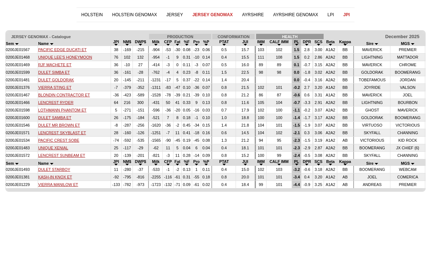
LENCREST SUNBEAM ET (61, 155)
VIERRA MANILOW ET (58, 184)
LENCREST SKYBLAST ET (62, 133)
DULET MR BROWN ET (59, 125)
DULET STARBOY (54, 169)
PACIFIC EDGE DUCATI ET (62, 49)
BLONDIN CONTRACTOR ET (64, 95)
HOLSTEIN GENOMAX (134, 14)
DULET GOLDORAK (56, 80)
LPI (331, 14)
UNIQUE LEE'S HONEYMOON (65, 57)
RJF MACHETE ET (54, 65)
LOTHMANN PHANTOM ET (62, 110)
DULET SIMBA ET (54, 72)
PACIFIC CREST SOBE (58, 140)
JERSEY (174, 14)
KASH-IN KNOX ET (55, 177)
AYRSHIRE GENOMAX (295, 14)
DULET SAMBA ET (54, 117)
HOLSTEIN (92, 14)
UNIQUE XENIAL (53, 148)
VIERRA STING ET (54, 87)
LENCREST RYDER (55, 102)
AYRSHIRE (253, 14)
